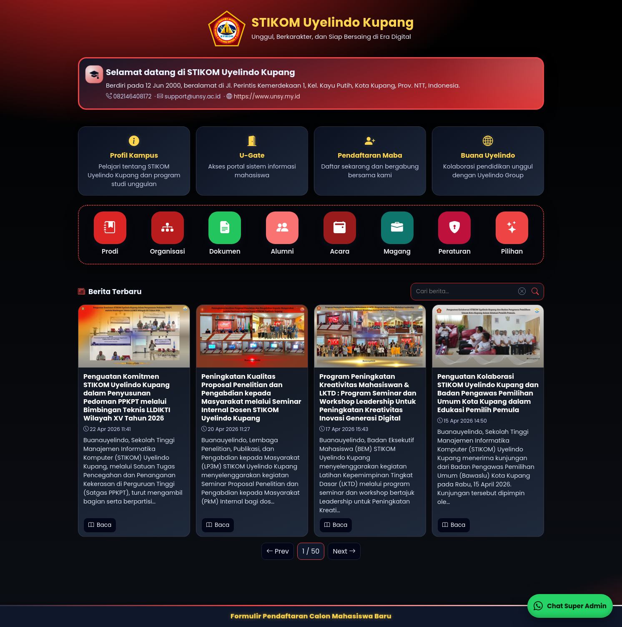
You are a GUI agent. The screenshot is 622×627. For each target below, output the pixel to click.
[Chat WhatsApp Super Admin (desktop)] (570, 606)
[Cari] (535, 292)
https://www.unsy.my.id (267, 97)
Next (344, 552)
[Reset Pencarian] (522, 292)
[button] (134, 161)
